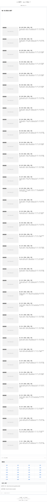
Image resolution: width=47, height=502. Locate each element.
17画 (29, 472)
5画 (29, 465)
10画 (40, 467)
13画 (29, 470)
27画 (7, 479)
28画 (18, 479)
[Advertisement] (23, 18)
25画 (29, 477)
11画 (7, 470)
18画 (40, 472)
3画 (6, 465)
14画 (40, 470)
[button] (45, 458)
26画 (40, 477)
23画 (7, 477)
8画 (18, 467)
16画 (18, 472)
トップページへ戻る (20, 499)
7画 (6, 467)
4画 (18, 465)
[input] (23, 458)
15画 (7, 472)
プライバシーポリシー (27, 499)
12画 (18, 470)
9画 (29, 467)
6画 (40, 465)
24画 (18, 477)
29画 (29, 479)
